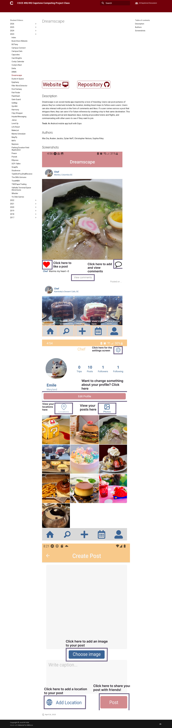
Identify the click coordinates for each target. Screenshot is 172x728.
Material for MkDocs (25, 725)
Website (55, 85)
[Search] (115, 3)
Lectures (41, 9)
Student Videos (54, 9)
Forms (20, 9)
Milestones (30, 9)
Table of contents (142, 20)
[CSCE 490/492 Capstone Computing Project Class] (11, 3)
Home (12, 9)
